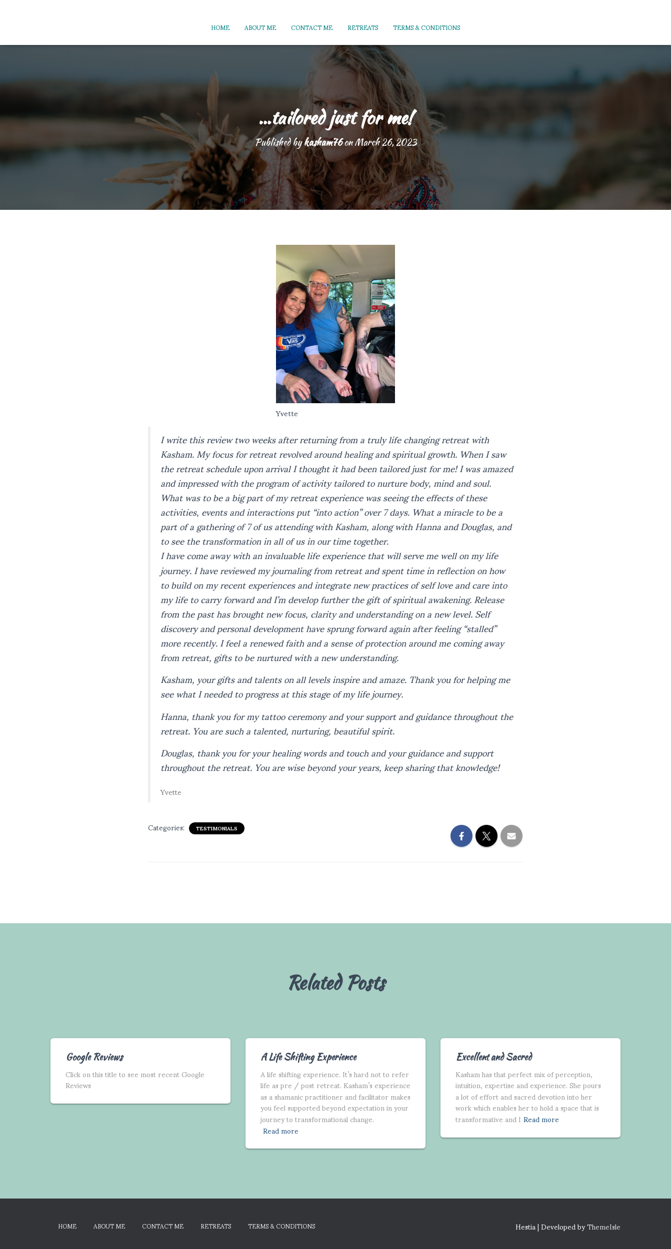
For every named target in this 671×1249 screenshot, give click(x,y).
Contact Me (311, 27)
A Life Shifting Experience (308, 1057)
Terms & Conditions (426, 27)
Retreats (363, 27)
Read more (280, 1131)
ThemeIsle (603, 1226)
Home (220, 27)
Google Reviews (94, 1057)
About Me (260, 27)
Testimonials (217, 828)
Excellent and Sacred (494, 1057)
